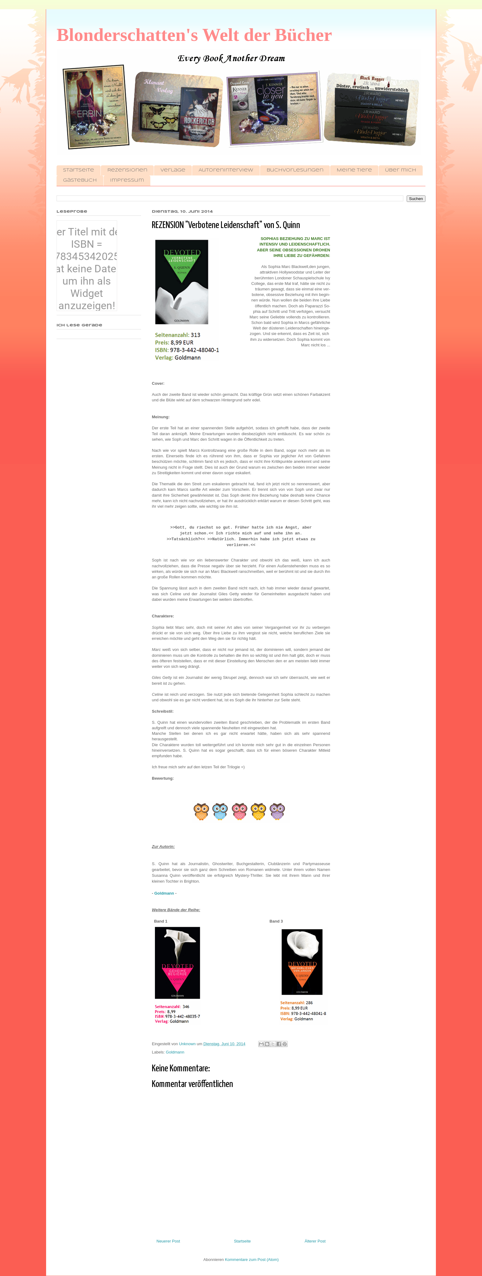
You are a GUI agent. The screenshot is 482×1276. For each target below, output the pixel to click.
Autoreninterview (226, 170)
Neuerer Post (168, 1241)
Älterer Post (315, 1241)
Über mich (400, 170)
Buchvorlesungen (295, 170)
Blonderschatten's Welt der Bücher (194, 35)
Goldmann (164, 893)
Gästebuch (80, 180)
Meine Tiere (354, 170)
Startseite (78, 170)
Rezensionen (127, 170)
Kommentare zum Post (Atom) (252, 1259)
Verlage (172, 170)
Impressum (127, 180)
